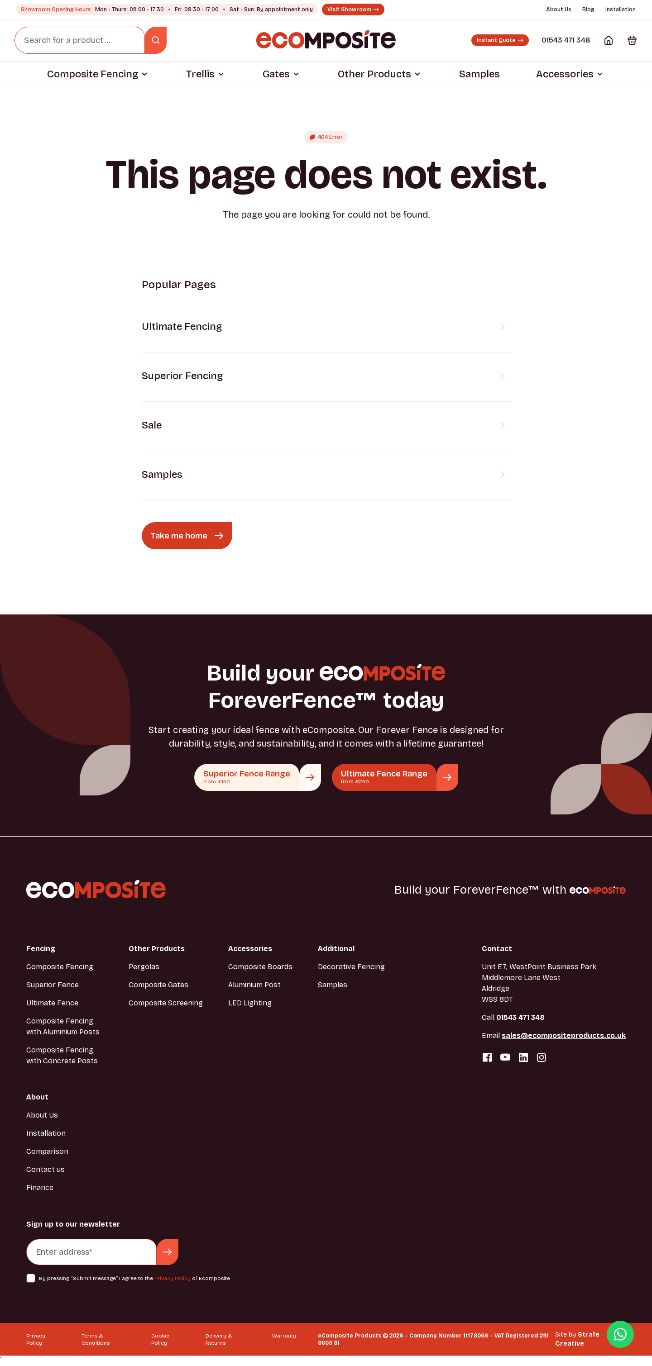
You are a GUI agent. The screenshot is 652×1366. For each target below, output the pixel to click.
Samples (479, 74)
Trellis (200, 74)
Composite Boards (260, 966)
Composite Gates (158, 984)
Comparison (47, 1151)
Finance (39, 1187)
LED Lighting (250, 1003)
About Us (558, 9)
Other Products (374, 74)
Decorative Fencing (351, 966)
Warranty (284, 1336)
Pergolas (144, 966)
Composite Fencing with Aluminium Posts (63, 1026)
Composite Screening (166, 1003)
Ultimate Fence (52, 1003)
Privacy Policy (172, 1278)
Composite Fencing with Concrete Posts (62, 1055)
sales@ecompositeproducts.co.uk (564, 1035)
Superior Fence (52, 984)
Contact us (45, 1169)
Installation (620, 9)
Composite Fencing (92, 74)
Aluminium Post (254, 984)
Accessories (565, 74)
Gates (276, 74)
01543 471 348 (566, 40)
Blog (588, 9)
